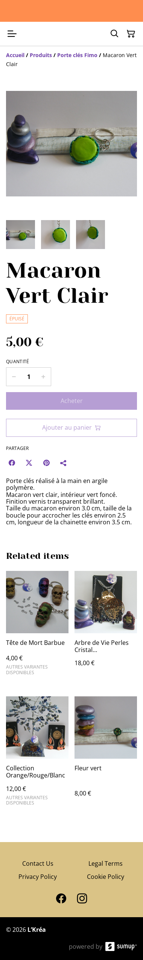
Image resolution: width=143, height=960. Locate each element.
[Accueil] (15, 55)
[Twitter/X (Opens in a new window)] (29, 462)
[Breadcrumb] (71, 59)
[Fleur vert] (106, 754)
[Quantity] (28, 376)
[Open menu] (12, 34)
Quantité (17, 361)
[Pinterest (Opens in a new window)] (46, 462)
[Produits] (41, 55)
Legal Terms (105, 863)
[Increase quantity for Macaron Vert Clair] (43, 376)
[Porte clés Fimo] (77, 55)
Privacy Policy (37, 876)
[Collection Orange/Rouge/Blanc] (37, 754)
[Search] (114, 34)
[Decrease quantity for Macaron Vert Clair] (13, 376)
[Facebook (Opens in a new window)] (11, 462)
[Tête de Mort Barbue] (37, 626)
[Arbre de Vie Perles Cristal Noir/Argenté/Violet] (106, 626)
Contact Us (37, 863)
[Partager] (63, 462)
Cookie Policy (105, 876)
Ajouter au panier (71, 427)
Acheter (72, 401)
